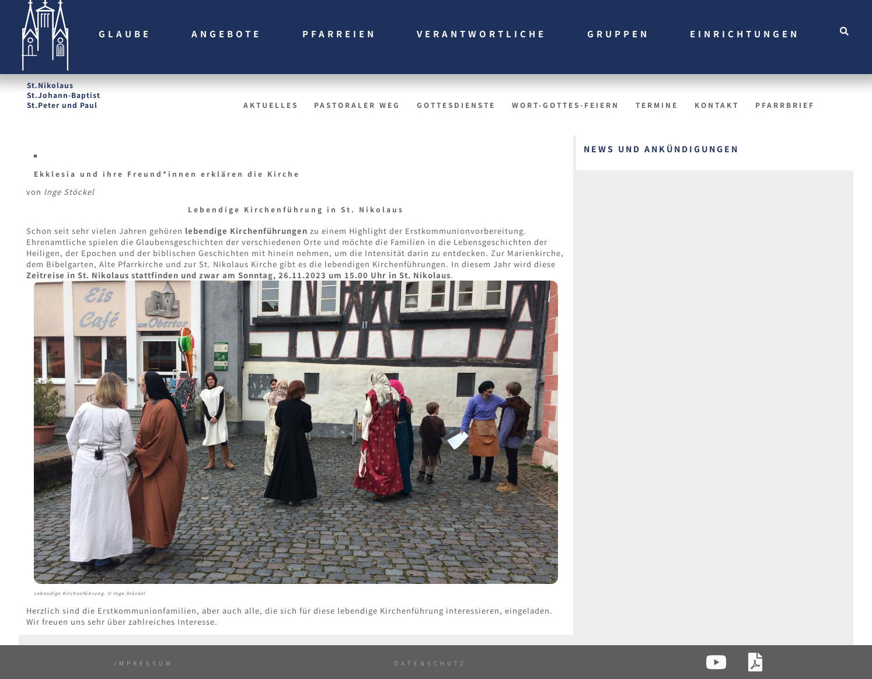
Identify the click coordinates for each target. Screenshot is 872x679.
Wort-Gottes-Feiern (565, 105)
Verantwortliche (481, 33)
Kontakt (717, 105)
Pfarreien (339, 33)
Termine (657, 105)
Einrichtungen (745, 33)
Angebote (226, 33)
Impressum (143, 663)
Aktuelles (270, 105)
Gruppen (618, 33)
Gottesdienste (456, 105)
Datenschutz (430, 663)
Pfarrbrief (785, 105)
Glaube (125, 33)
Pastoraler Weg (357, 105)
